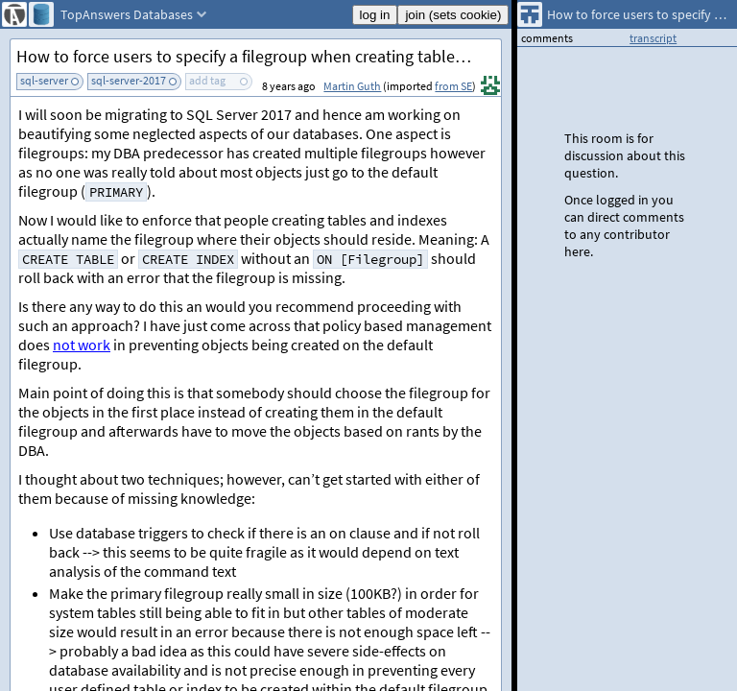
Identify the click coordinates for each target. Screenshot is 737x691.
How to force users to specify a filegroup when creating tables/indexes (258, 56)
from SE (453, 86)
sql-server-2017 (128, 80)
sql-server (44, 80)
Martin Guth (352, 86)
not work (81, 344)
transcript (653, 38)
